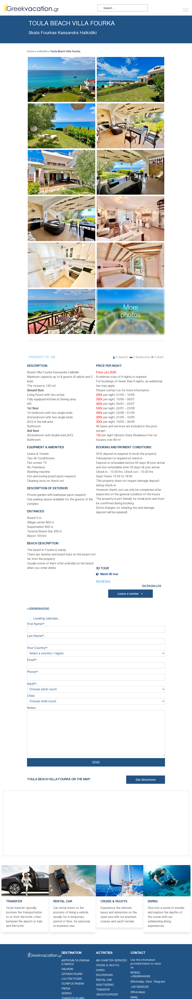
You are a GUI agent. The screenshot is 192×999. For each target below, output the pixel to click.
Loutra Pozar (72, 979)
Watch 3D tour (107, 574)
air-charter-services (111, 960)
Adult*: (96, 686)
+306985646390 (140, 976)
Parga (66, 989)
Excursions (104, 975)
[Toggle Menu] (186, 10)
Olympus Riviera (73, 984)
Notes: (96, 732)
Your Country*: (96, 650)
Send (96, 762)
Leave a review (130, 593)
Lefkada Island (72, 974)
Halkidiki (42, 51)
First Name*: (96, 626)
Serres (67, 993)
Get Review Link (151, 585)
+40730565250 (139, 987)
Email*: (96, 662)
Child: (96, 698)
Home (30, 51)
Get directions (146, 780)
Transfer (103, 990)
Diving (100, 970)
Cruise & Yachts (107, 965)
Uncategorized (107, 995)
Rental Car (104, 980)
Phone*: (96, 674)
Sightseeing (105, 985)
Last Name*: (96, 638)
